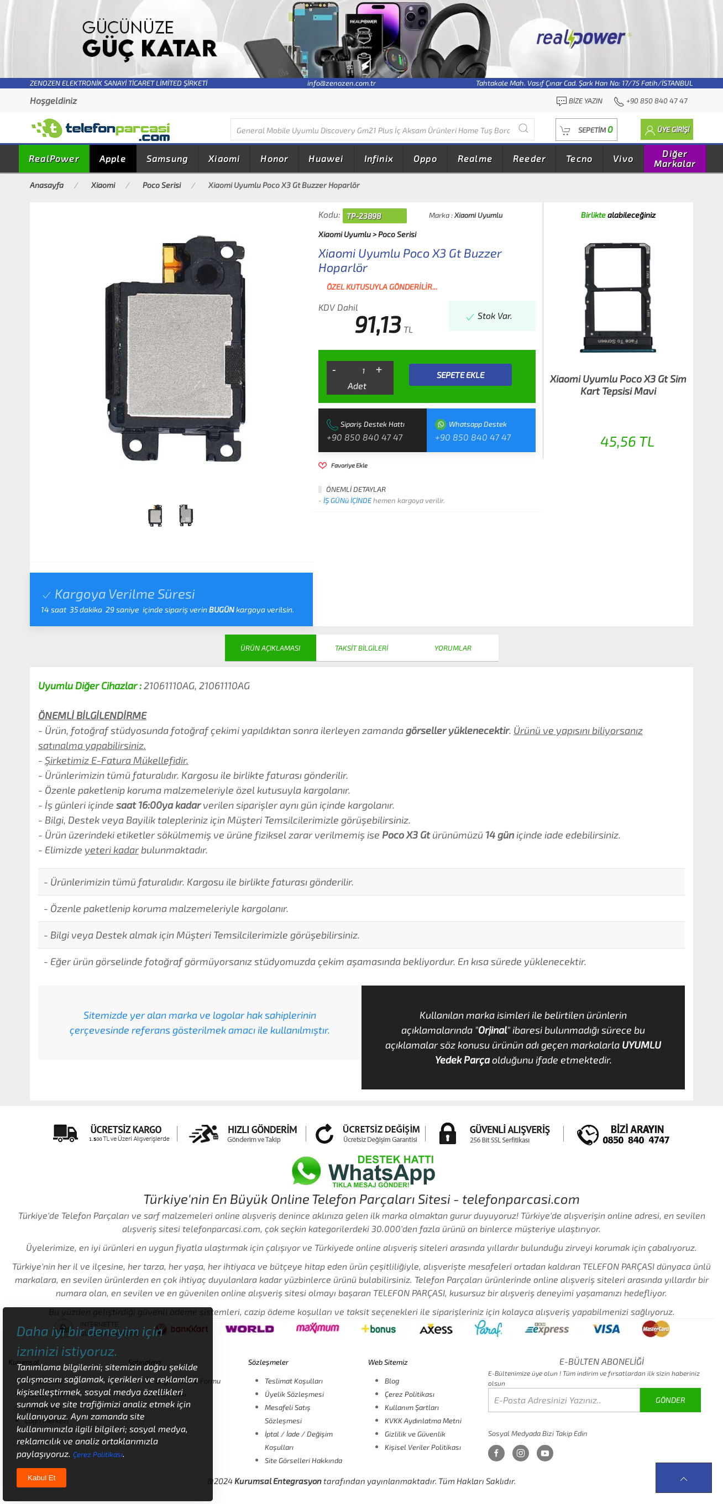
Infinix (378, 158)
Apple (112, 158)
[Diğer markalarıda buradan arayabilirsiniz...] (382, 129)
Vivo (623, 158)
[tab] (155, 516)
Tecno (579, 158)
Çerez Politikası (409, 1394)
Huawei (325, 158)
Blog (392, 1380)
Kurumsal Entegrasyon (278, 1481)
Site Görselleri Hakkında (303, 1460)
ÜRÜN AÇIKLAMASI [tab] (270, 647)
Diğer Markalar (675, 158)
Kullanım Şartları (412, 1407)
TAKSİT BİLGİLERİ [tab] (361, 647)
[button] (586, 129)
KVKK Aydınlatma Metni (423, 1420)
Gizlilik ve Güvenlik (415, 1433)
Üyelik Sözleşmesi (294, 1394)
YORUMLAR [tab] (452, 647)
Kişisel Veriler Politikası (423, 1447)
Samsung (167, 158)
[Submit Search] (523, 128)
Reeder (529, 158)
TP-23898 (364, 216)
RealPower (54, 158)
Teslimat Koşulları (294, 1380)
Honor (274, 158)
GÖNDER (670, 1400)
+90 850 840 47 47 (364, 437)
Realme (475, 158)
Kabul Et (41, 1478)
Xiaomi (224, 158)
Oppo (425, 158)
